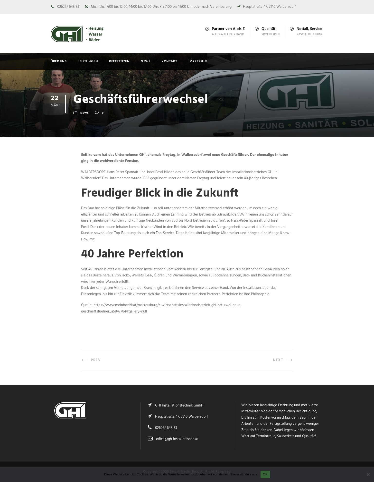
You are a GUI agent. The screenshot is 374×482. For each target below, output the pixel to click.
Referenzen (119, 61)
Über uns (58, 61)
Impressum (198, 61)
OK (265, 474)
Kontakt (169, 61)
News (145, 61)
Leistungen (88, 61)
